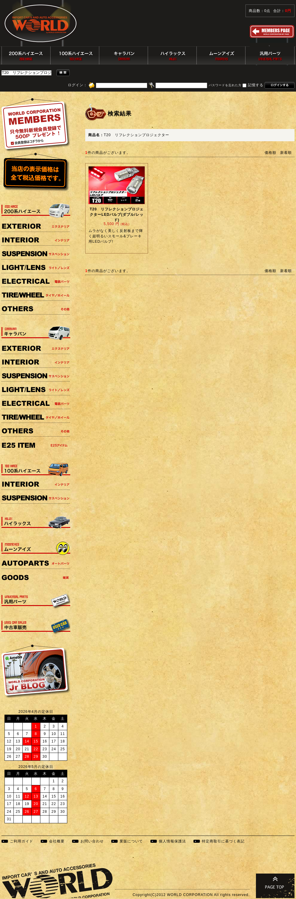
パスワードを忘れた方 (225, 85)
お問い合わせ (92, 841)
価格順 (270, 153)
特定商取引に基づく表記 (223, 841)
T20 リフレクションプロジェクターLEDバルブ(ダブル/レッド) (117, 214)
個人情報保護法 (172, 841)
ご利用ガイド (21, 841)
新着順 (286, 153)
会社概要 (57, 841)
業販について (131, 841)
